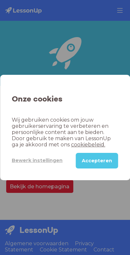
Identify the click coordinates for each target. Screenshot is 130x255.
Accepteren (97, 161)
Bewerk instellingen (37, 160)
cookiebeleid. (88, 144)
